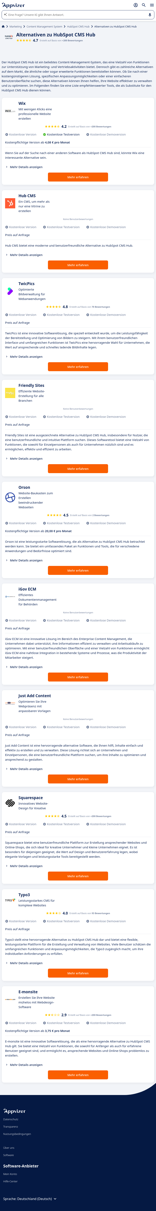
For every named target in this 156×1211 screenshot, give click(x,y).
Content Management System (44, 26)
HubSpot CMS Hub (78, 26)
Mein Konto (10, 1174)
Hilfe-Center (10, 1181)
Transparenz (10, 1126)
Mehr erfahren (78, 177)
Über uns (8, 1148)
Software (8, 1155)
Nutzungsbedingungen (17, 1134)
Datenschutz (10, 1119)
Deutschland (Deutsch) (37, 1198)
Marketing (16, 26)
